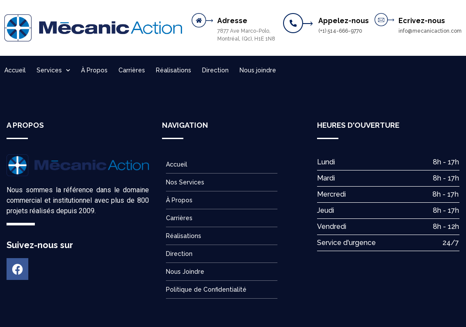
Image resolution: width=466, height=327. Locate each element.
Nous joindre (258, 70)
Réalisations (173, 70)
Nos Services (185, 182)
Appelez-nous (343, 21)
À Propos (94, 70)
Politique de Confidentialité (206, 289)
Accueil (15, 70)
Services (53, 70)
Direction (215, 70)
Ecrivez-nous (421, 21)
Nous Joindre (185, 271)
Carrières (131, 70)
